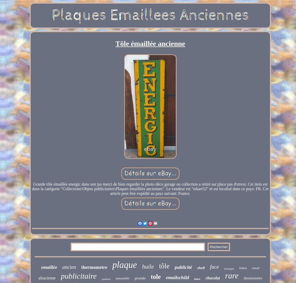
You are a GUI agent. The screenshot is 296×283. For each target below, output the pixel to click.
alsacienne (47, 278)
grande (140, 278)
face (214, 267)
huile (148, 266)
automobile (122, 278)
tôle (164, 266)
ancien (69, 267)
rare (232, 275)
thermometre (94, 267)
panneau (106, 279)
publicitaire (79, 276)
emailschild (177, 277)
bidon (243, 268)
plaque (124, 265)
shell (201, 268)
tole (156, 276)
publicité (183, 267)
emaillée (49, 267)
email (255, 268)
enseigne (229, 268)
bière (197, 278)
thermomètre (253, 278)
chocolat (212, 278)
